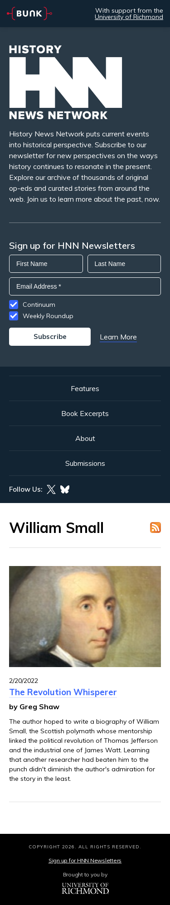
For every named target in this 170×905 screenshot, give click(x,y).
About (85, 438)
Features (85, 388)
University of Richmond (129, 17)
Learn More (118, 336)
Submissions (85, 463)
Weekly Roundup (48, 316)
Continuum (39, 304)
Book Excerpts (85, 413)
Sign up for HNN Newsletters (85, 860)
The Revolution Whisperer (63, 692)
